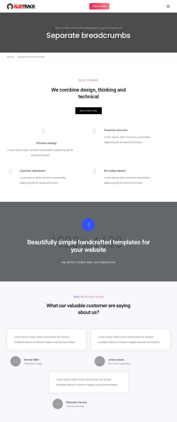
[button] (99, 6)
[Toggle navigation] (168, 6)
